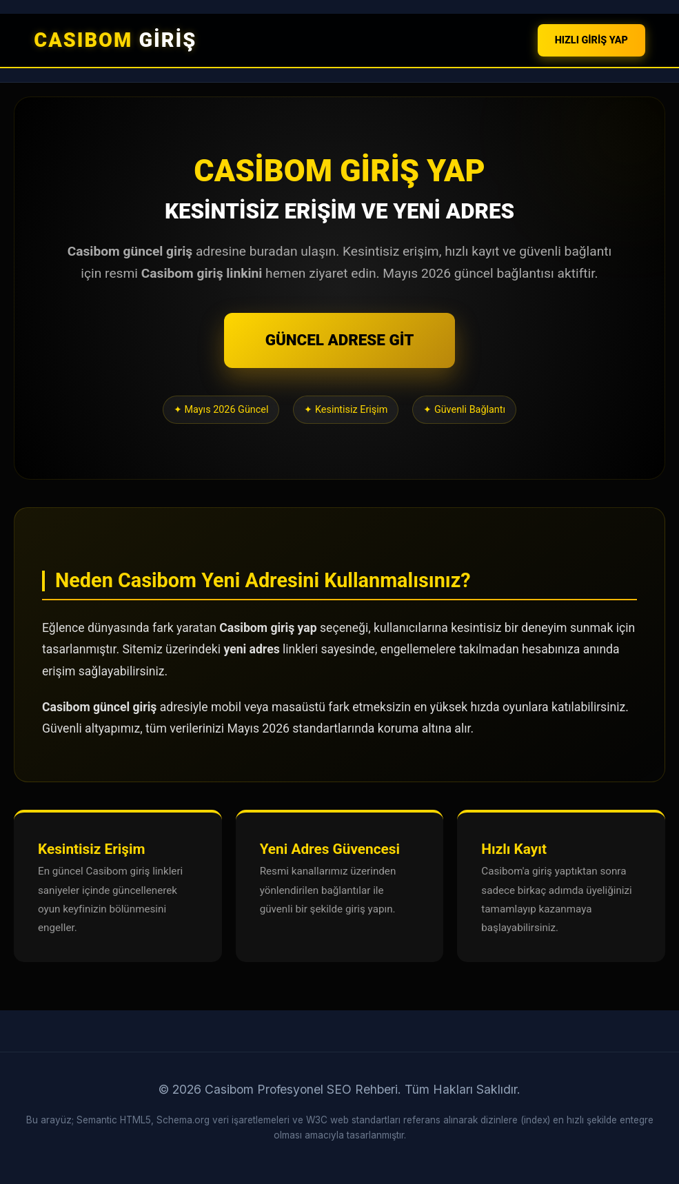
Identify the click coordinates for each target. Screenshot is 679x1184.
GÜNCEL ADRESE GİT (339, 340)
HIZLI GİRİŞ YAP (591, 40)
